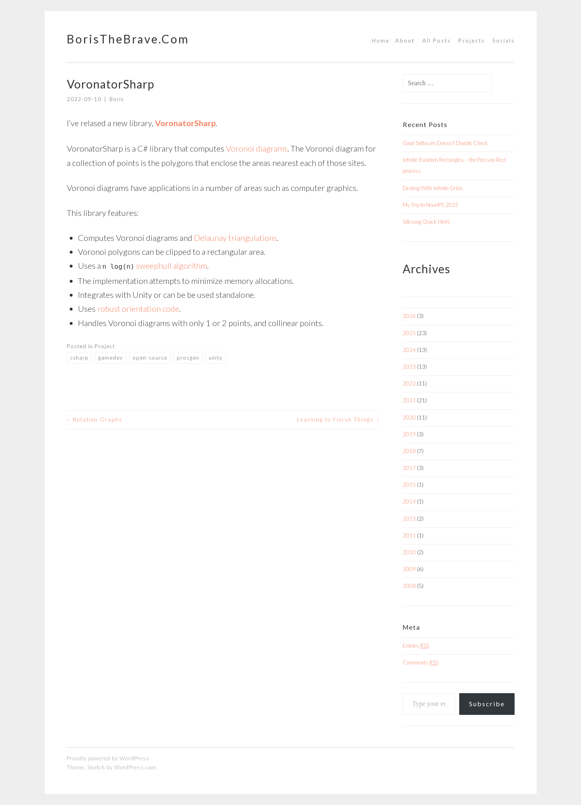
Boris (116, 99)
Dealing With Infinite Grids (433, 188)
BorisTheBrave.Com (128, 39)
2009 (409, 569)
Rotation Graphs (95, 418)
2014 (409, 501)
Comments (420, 662)
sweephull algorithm (171, 265)
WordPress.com (135, 767)
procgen (188, 356)
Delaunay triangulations (235, 237)
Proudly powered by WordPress (108, 758)
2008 (409, 586)
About (405, 40)
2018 (409, 451)
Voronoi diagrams (257, 148)
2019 (409, 434)
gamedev (110, 356)
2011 (409, 535)
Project (105, 345)
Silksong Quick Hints (426, 221)
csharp (79, 356)
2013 (409, 518)
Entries (416, 645)
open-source (149, 356)
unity (216, 356)
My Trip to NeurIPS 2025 (430, 205)
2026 (409, 316)
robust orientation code (138, 308)
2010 (409, 552)
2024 (409, 350)
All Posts (436, 40)
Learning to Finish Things (338, 418)
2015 (409, 484)
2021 (409, 400)
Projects (471, 40)
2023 (409, 366)
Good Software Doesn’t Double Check (445, 143)
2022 (409, 383)
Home (381, 40)
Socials (503, 40)
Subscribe (487, 703)
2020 (409, 417)
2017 (409, 468)
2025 (409, 333)
